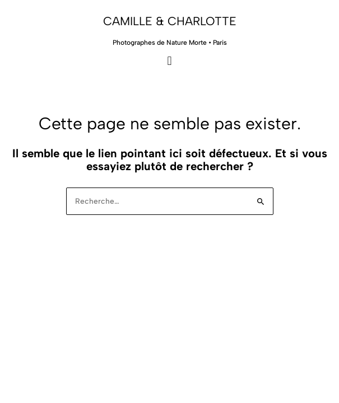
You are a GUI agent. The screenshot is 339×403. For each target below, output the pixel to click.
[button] (169, 60)
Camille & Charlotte (169, 21)
